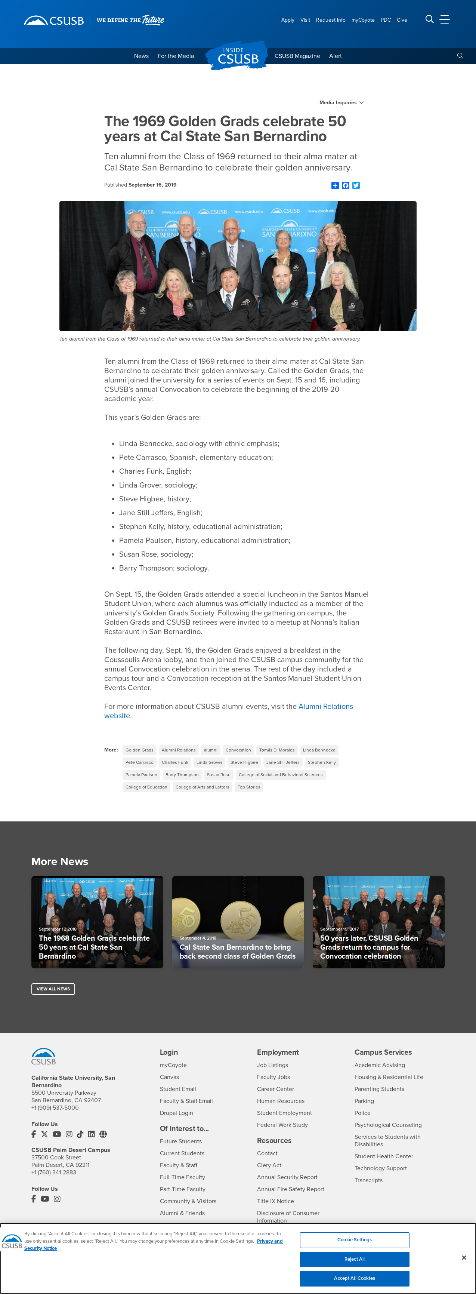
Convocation (238, 750)
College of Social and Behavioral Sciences (281, 774)
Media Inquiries (338, 103)
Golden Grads (140, 750)
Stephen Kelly (322, 762)
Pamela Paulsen (141, 774)
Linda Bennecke (319, 750)
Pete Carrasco (140, 762)
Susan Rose (219, 774)
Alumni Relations (179, 750)
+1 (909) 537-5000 (55, 1108)
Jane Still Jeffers (283, 762)
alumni (210, 750)
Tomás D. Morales (277, 750)
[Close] (464, 1258)
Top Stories (249, 787)
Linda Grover (209, 762)
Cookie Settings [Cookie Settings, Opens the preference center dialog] (354, 1241)
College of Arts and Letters (202, 787)
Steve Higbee (244, 762)
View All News (53, 989)
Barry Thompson (182, 774)
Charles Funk (175, 762)
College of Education (146, 787)
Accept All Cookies (354, 1279)
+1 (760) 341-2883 (53, 1172)
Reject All (354, 1260)
